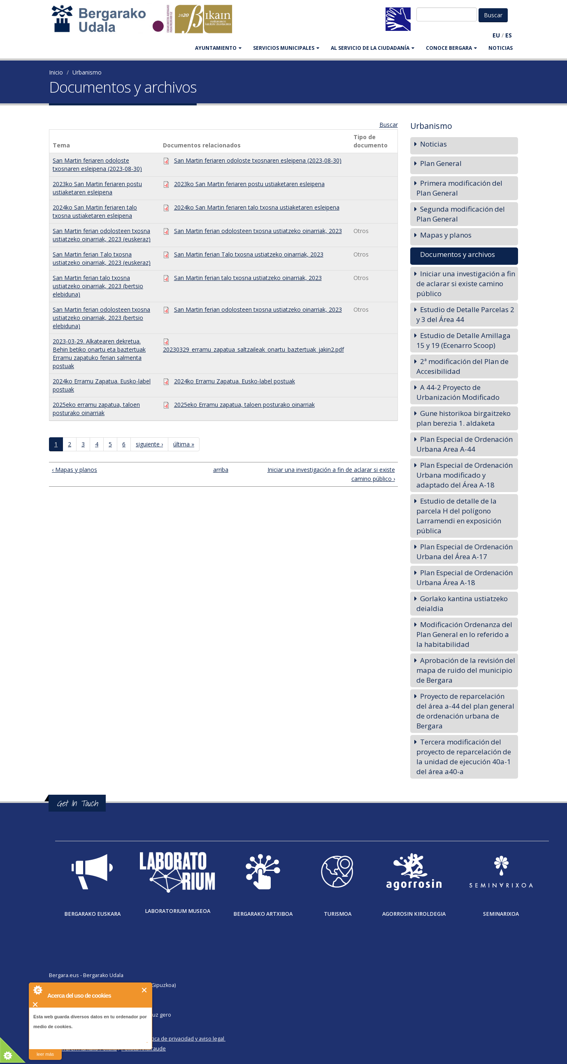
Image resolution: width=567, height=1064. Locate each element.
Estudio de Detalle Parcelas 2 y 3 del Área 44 (465, 314)
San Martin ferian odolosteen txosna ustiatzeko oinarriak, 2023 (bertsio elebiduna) (101, 318)
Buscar (388, 124)
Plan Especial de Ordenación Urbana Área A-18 (464, 577)
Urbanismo (87, 72)
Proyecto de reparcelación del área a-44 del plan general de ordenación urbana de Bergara (465, 710)
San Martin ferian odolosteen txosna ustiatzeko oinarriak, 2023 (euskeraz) (102, 235)
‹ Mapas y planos (74, 470)
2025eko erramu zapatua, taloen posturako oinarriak (96, 409)
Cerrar (144, 990)
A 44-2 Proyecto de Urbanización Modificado (458, 392)
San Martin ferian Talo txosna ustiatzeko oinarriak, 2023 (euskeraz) (102, 258)
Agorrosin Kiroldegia (414, 913)
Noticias (500, 47)
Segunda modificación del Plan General (460, 214)
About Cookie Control (37, 990)
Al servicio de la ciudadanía (372, 47)
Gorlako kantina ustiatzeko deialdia (462, 603)
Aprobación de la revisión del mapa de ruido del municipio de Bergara (465, 670)
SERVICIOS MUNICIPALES (286, 47)
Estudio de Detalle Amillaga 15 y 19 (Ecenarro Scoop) (463, 340)
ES (508, 35)
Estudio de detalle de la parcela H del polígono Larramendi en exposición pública (458, 515)
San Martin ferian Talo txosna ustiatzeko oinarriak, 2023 (248, 254)
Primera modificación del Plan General (459, 188)
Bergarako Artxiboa (263, 913)
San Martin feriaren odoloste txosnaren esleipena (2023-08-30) (97, 164)
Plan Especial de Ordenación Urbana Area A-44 (464, 444)
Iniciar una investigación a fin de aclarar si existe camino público (465, 283)
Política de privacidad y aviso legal (183, 1038)
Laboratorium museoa (177, 911)
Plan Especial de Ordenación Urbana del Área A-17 (464, 551)
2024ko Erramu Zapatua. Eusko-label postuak (234, 381)
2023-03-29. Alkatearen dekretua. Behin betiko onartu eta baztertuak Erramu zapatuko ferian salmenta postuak (99, 353)
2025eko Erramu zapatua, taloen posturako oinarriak (244, 404)
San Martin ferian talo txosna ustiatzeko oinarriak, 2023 (248, 278)
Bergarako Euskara (92, 913)
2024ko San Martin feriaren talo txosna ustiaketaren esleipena (95, 211)
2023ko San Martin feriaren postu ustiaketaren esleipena (97, 188)
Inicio (56, 72)
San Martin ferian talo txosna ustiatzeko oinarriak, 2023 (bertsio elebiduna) (98, 286)
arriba (220, 470)
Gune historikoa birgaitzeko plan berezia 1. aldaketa (463, 418)
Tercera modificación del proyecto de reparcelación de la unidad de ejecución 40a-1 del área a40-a (463, 756)
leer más (45, 1054)
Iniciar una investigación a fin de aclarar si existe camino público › (331, 474)
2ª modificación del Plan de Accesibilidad (462, 366)
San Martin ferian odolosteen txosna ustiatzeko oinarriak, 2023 (258, 231)
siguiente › (149, 444)
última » (183, 444)
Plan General (441, 163)
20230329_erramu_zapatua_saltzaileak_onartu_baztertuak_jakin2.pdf (253, 349)
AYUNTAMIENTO (218, 47)
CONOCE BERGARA (451, 47)
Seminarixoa (501, 913)
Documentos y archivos (457, 254)
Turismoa (337, 913)
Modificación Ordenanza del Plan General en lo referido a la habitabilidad (464, 634)
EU (496, 35)
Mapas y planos (446, 235)
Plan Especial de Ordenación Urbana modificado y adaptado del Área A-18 (464, 475)
